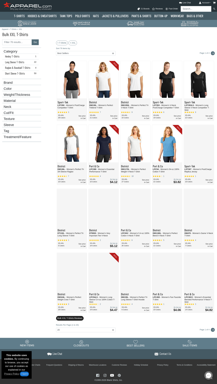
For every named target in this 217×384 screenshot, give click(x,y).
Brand (8, 82)
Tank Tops (66, 16)
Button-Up (161, 16)
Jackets (115, 16)
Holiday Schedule (141, 365)
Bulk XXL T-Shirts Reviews (69, 318)
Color (8, 88)
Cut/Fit (9, 113)
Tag (6, 131)
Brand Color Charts (32, 365)
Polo (82, 16)
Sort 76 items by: (63, 48)
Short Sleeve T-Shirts (21, 73)
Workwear (177, 16)
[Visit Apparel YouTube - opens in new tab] (112, 375)
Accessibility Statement (206, 365)
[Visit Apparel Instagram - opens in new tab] (105, 375)
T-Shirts (19, 16)
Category (10, 51)
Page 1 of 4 (207, 330)
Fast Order (171, 8)
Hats (96, 16)
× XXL (73, 43)
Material (10, 100)
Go (35, 42)
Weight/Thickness (17, 94)
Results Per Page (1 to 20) (67, 325)
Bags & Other (195, 16)
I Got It (24, 374)
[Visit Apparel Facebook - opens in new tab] (98, 375)
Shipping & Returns (76, 365)
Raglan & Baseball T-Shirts (21, 67)
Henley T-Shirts (21, 56)
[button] (182, 2)
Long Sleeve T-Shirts (21, 62)
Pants (141, 16)
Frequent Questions (54, 365)
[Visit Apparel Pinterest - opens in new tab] (119, 375)
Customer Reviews (119, 365)
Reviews (157, 8)
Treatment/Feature (17, 137)
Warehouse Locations (97, 365)
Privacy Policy (11, 374)
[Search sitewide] (196, 9)
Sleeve (9, 125)
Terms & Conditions (184, 365)
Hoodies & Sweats (42, 16)
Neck (7, 106)
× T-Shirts (61, 43)
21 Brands (143, 8)
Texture (9, 119)
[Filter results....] (17, 42)
